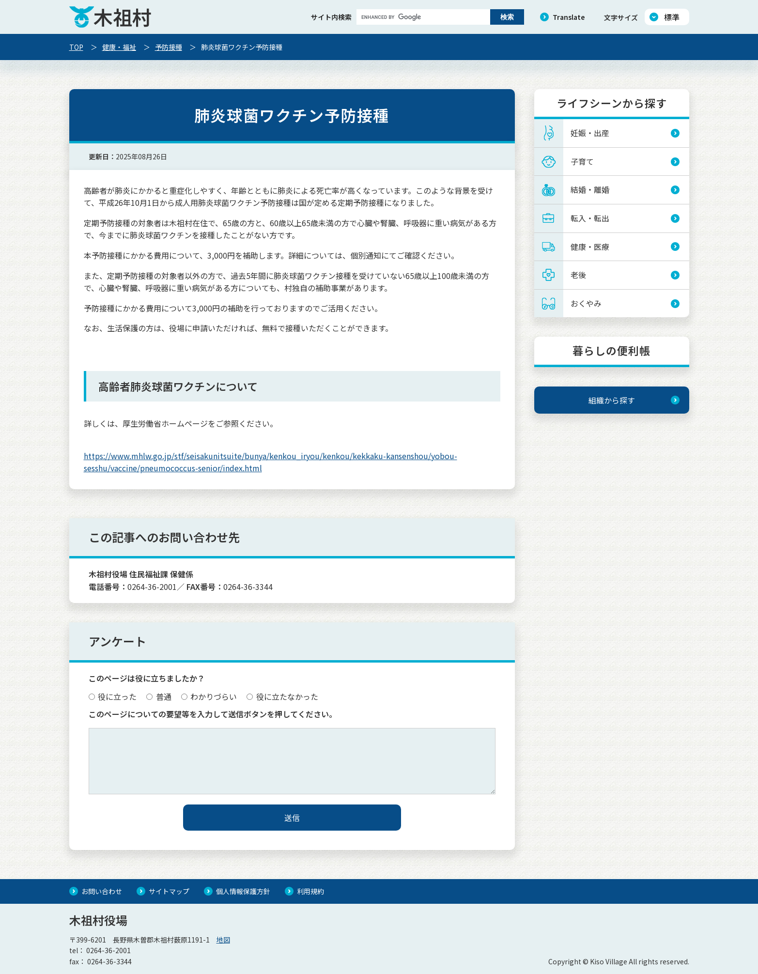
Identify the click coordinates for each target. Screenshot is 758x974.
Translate (569, 17)
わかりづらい (209, 696)
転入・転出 (590, 218)
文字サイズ (621, 17)
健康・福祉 (119, 47)
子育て (582, 161)
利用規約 (310, 891)
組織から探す (611, 400)
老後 (578, 274)
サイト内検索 (331, 17)
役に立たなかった (282, 696)
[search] (422, 17)
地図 (223, 939)
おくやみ (586, 303)
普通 (158, 696)
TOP (76, 47)
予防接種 (168, 47)
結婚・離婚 (590, 189)
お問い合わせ (101, 891)
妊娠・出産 (590, 133)
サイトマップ (169, 891)
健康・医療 (590, 246)
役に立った (113, 696)
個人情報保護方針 (243, 891)
